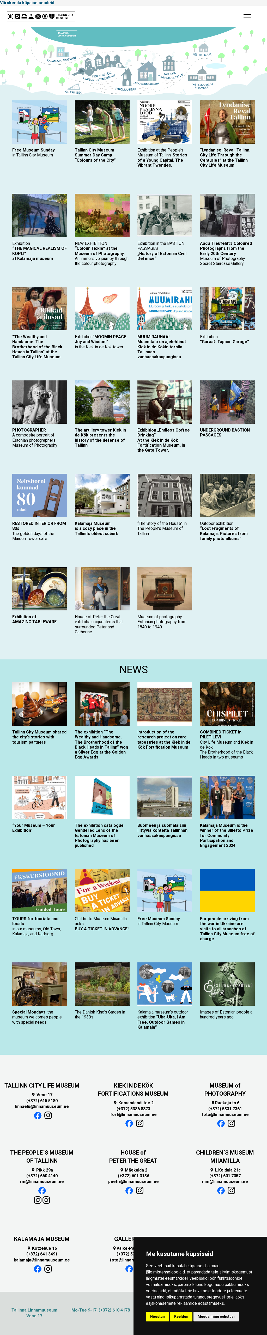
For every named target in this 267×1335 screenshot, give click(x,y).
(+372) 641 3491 (42, 1254)
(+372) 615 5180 (42, 1100)
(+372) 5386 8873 (133, 1108)
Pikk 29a (42, 1170)
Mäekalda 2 (133, 1170)
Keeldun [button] (181, 1316)
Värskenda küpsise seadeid (27, 2)
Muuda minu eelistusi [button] (216, 1316)
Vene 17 (41, 1094)
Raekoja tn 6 (225, 1102)
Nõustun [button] (157, 1316)
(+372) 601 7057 (225, 1175)
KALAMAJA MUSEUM (42, 1239)
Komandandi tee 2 (133, 1102)
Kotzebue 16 (42, 1248)
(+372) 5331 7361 (225, 1108)
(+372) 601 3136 (133, 1175)
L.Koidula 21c (225, 1170)
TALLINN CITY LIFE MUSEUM (42, 1085)
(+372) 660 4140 (42, 1175)
